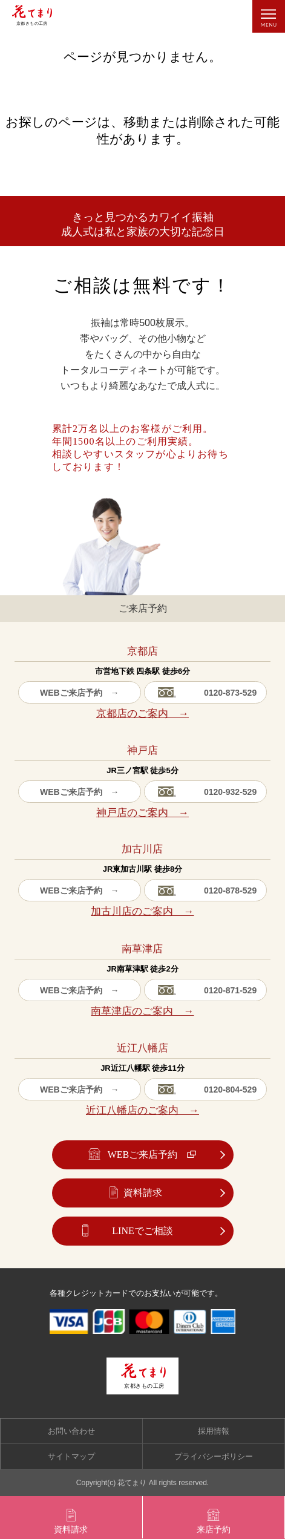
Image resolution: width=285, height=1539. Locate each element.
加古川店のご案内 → (142, 911)
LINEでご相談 (142, 1231)
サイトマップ (71, 1456)
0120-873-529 (230, 693)
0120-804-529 (230, 1089)
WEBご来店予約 (143, 1154)
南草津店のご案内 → (142, 1011)
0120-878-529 (230, 890)
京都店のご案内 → (142, 713)
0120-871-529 (230, 990)
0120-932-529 (230, 792)
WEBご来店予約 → (79, 693)
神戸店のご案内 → (142, 813)
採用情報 (213, 1431)
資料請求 (142, 1193)
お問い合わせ (71, 1431)
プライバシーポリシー (213, 1456)
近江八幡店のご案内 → (142, 1110)
